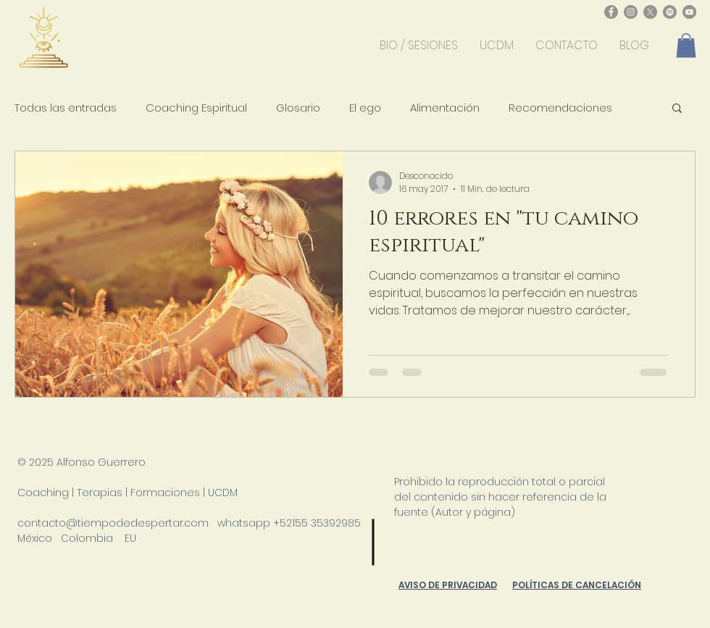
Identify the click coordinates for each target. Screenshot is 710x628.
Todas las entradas (65, 107)
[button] (686, 45)
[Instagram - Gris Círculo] (631, 12)
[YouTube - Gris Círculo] (689, 12)
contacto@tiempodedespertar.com (113, 523)
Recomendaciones (560, 107)
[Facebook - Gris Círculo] (611, 12)
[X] (650, 12)
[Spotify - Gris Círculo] (670, 12)
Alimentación (445, 107)
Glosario (298, 107)
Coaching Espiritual (196, 107)
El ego (365, 107)
